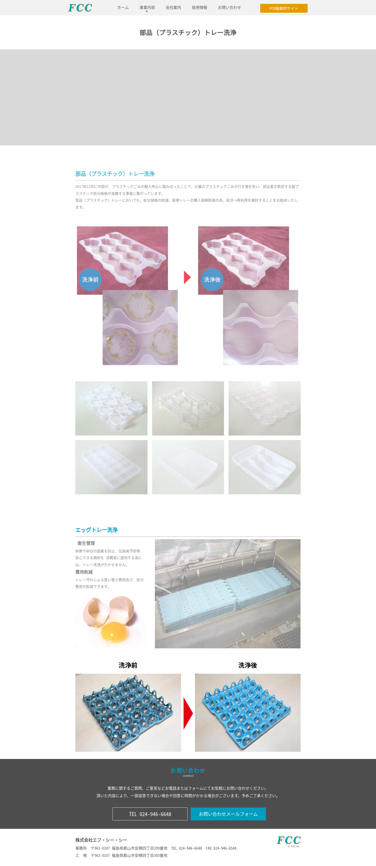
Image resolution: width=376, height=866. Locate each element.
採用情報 (199, 7)
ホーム (123, 7)
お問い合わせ (229, 7)
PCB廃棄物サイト (284, 8)
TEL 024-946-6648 (150, 814)
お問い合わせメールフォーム (228, 814)
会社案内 (173, 7)
